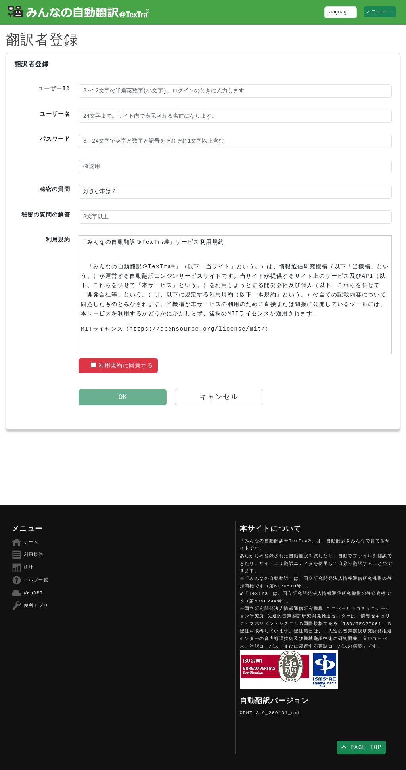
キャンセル (219, 397)
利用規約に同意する (122, 365)
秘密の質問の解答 (45, 215)
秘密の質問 (55, 189)
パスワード (55, 139)
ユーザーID (54, 89)
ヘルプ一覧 (30, 580)
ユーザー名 (55, 114)
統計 (23, 567)
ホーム (25, 542)
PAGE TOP (361, 747)
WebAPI (27, 592)
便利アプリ (30, 605)
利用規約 (58, 240)
